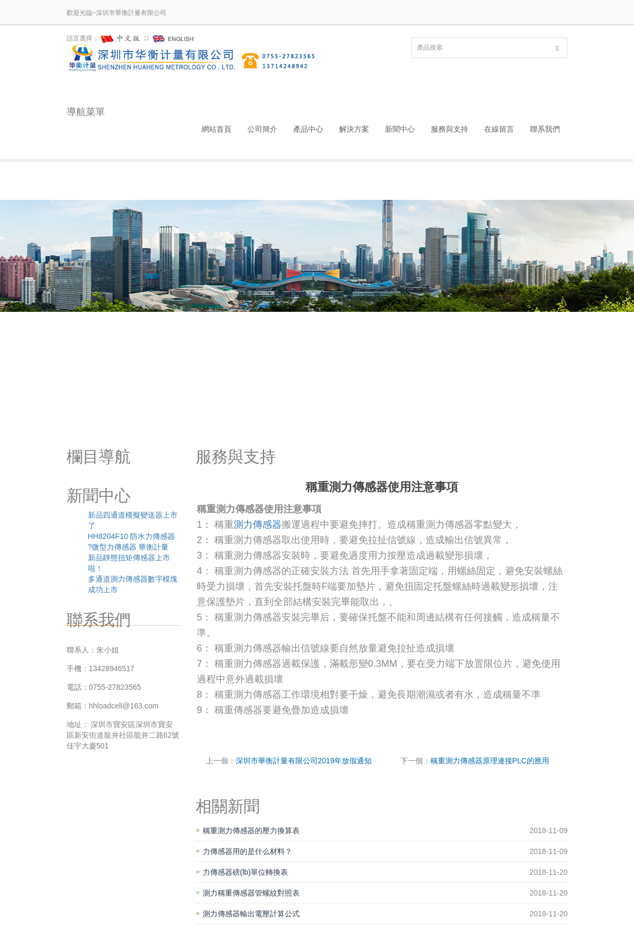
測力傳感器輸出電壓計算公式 (251, 913)
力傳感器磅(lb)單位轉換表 (245, 872)
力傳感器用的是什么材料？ (247, 851)
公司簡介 (262, 129)
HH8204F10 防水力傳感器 (131, 536)
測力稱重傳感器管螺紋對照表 (251, 893)
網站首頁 (216, 129)
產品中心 (308, 129)
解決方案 (354, 129)
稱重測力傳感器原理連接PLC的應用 (489, 760)
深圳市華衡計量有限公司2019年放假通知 (304, 760)
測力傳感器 (258, 524)
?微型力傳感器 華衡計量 (128, 547)
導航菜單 (86, 112)
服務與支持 (449, 129)
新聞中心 (400, 129)
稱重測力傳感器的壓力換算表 (251, 830)
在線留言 (499, 129)
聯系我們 (545, 129)
